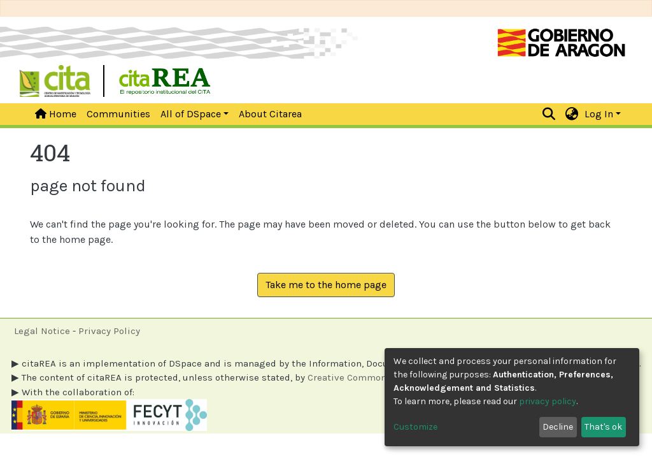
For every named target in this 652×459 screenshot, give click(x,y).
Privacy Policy (109, 331)
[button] (572, 114)
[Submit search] (549, 114)
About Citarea (270, 114)
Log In (599, 114)
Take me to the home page (326, 285)
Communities (118, 114)
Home (55, 114)
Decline (557, 426)
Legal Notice (42, 331)
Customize (415, 426)
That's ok (603, 426)
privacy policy (547, 401)
